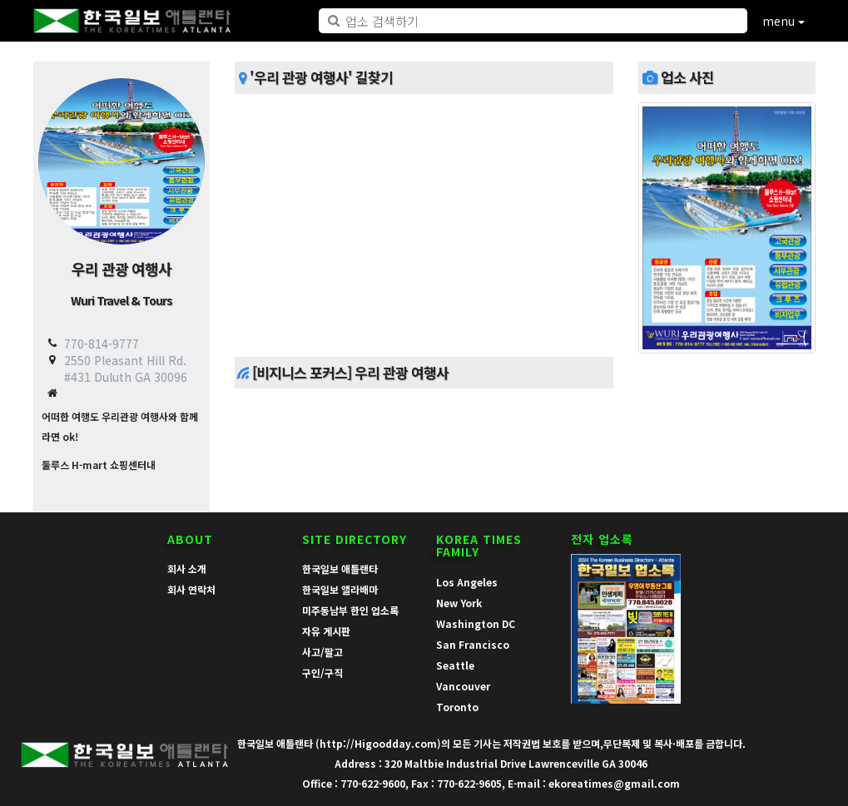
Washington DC (475, 623)
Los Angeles (467, 582)
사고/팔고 (322, 652)
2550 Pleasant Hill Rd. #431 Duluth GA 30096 (125, 368)
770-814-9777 (101, 343)
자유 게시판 (326, 631)
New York (459, 603)
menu (783, 20)
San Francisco (472, 644)
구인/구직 (322, 672)
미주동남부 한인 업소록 (350, 610)
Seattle (455, 665)
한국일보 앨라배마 (340, 589)
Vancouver (463, 686)
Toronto (457, 707)
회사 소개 (186, 568)
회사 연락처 (191, 589)
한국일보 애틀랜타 (340, 568)
